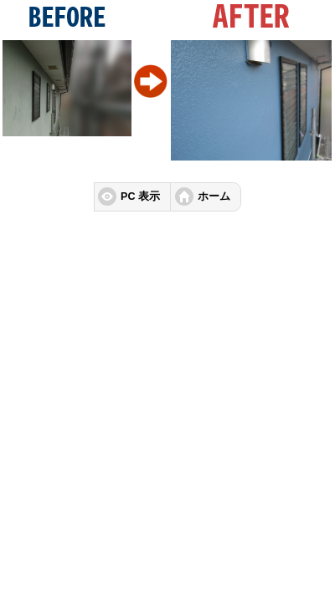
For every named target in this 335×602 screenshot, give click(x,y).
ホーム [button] (214, 196)
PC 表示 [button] (140, 196)
